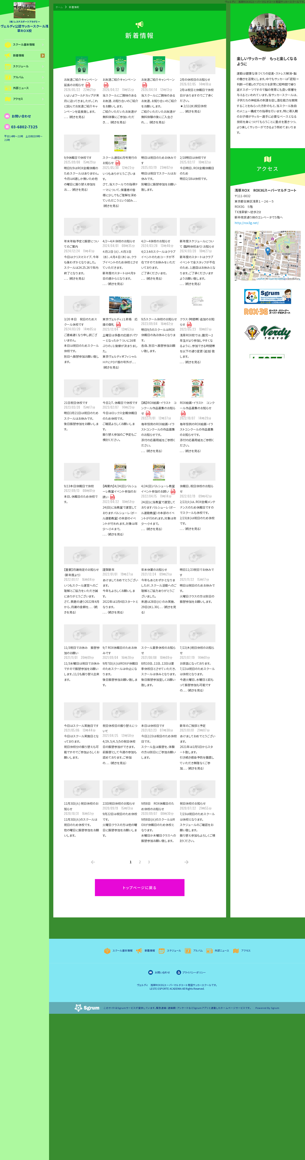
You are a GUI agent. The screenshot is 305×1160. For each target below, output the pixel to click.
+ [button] (240, 236)
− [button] (240, 243)
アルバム (24, 77)
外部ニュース (24, 88)
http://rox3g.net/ (247, 223)
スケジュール (24, 66)
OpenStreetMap (277, 278)
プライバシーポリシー (191, 972)
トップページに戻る (140, 887)
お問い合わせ (17, 116)
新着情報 (24, 55)
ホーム (59, 7)
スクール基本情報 (24, 44)
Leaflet (260, 278)
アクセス (24, 99)
